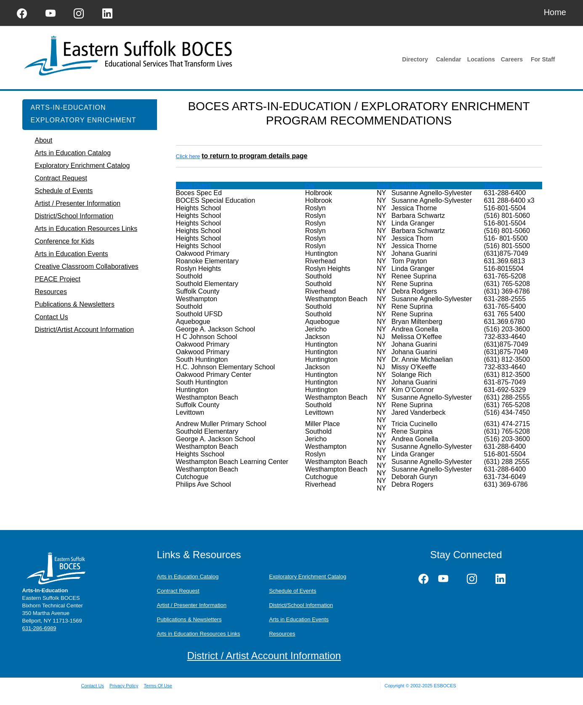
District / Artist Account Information (264, 655)
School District (193, 185)
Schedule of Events (292, 591)
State (383, 185)
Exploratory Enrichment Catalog (307, 576)
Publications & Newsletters (189, 619)
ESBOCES (445, 685)
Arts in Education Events (299, 619)
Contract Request (178, 591)
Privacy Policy (123, 685)
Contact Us (92, 685)
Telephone (496, 185)
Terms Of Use (158, 685)
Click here (188, 156)
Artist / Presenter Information (191, 605)
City (309, 185)
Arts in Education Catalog (188, 576)
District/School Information (301, 605)
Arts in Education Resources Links (198, 634)
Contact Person (410, 185)
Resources (282, 634)
